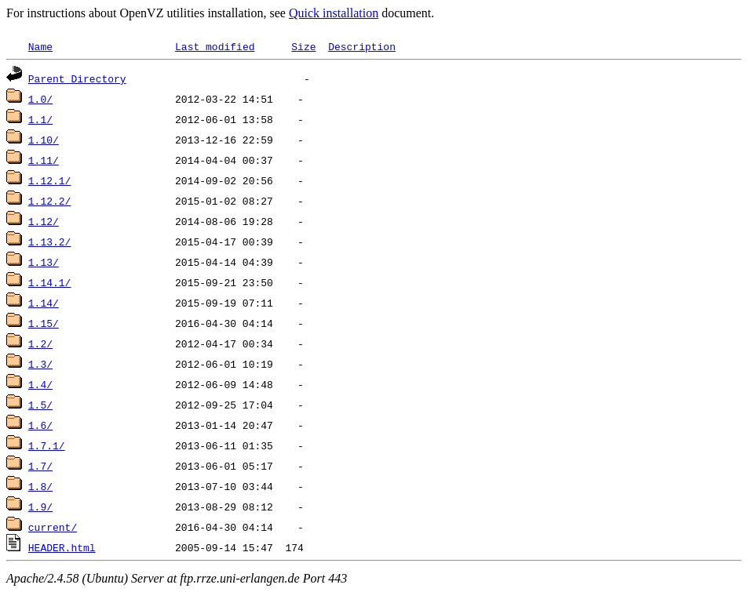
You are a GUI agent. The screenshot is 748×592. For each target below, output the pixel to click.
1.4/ (40, 384)
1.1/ (40, 119)
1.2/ (40, 343)
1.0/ (40, 99)
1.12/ (43, 221)
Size (303, 46)
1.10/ (43, 140)
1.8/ (40, 486)
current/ (52, 527)
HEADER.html (62, 547)
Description (362, 46)
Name (40, 46)
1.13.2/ (49, 241)
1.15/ (43, 323)
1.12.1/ (49, 180)
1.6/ (40, 425)
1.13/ (43, 262)
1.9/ (40, 506)
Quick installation (333, 13)
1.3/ (40, 364)
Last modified (214, 46)
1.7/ (40, 466)
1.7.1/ (46, 445)
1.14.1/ (49, 282)
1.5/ (40, 405)
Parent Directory (77, 78)
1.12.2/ (49, 201)
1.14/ (43, 303)
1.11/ (43, 160)
